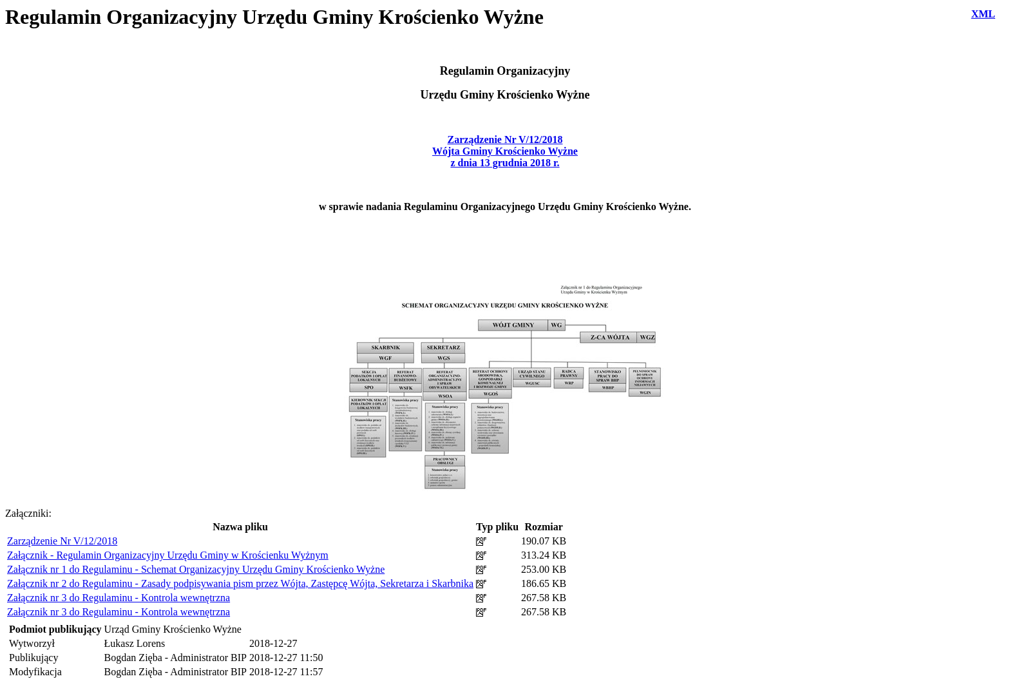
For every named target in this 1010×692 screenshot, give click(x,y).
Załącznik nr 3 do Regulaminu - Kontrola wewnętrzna (118, 597)
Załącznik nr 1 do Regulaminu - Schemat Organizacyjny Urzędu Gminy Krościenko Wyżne (196, 569)
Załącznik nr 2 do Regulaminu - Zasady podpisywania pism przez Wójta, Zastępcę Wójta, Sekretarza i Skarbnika (240, 583)
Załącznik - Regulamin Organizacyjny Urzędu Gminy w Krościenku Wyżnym (168, 555)
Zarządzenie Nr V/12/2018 (62, 540)
